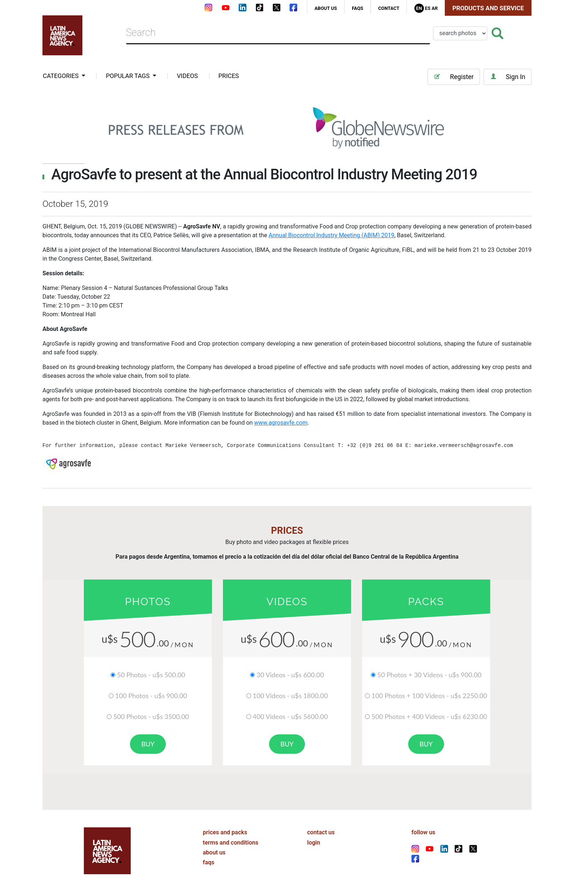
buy (147, 744)
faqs (357, 8)
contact (388, 8)
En (419, 8)
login (313, 833)
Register (453, 77)
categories (61, 75)
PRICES (229, 75)
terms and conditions (230, 833)
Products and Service (488, 8)
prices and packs (225, 823)
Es (427, 8)
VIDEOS (187, 75)
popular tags (128, 75)
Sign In (507, 77)
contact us (321, 823)
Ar (435, 8)
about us (325, 8)
